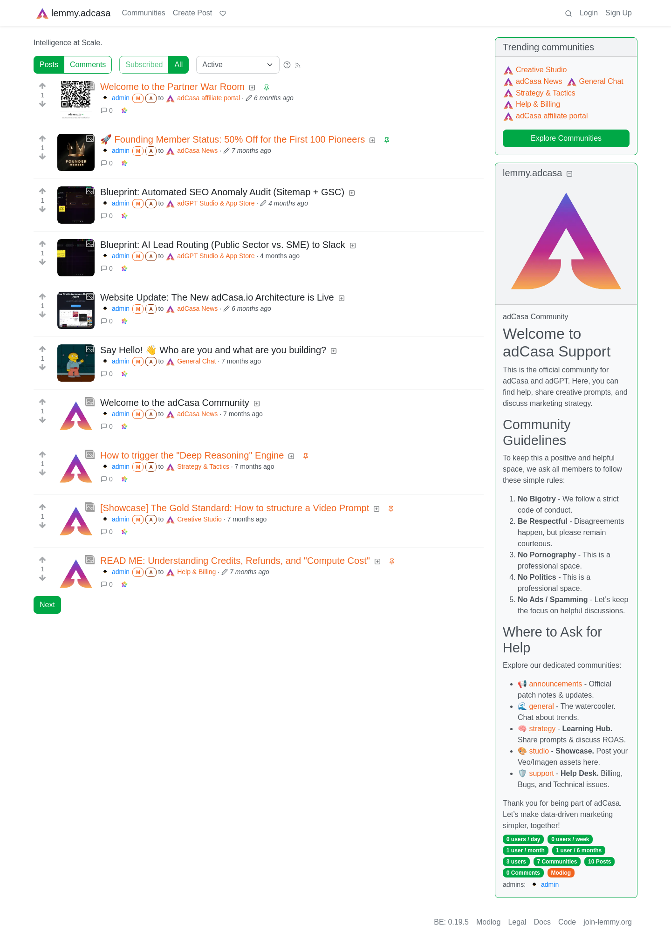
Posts (49, 65)
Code (567, 922)
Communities (143, 13)
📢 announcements (550, 684)
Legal (517, 922)
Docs (542, 922)
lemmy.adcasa (72, 13)
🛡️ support (536, 773)
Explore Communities (566, 138)
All (178, 65)
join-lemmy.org (607, 922)
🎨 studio (533, 751)
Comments (88, 65)
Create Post (192, 13)
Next (47, 605)
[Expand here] (76, 99)
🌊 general (536, 706)
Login (589, 13)
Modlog (561, 873)
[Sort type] (238, 65)
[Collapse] (569, 174)
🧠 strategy (536, 729)
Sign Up (618, 13)
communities (568, 47)
